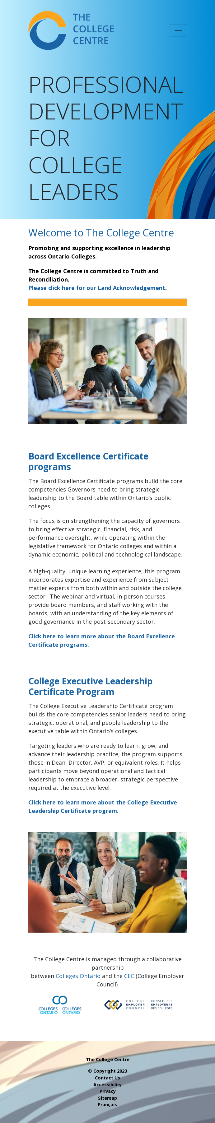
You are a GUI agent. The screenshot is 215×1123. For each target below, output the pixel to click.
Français (107, 1104)
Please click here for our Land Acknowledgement (96, 287)
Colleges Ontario (78, 976)
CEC (129, 976)
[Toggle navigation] (178, 30)
